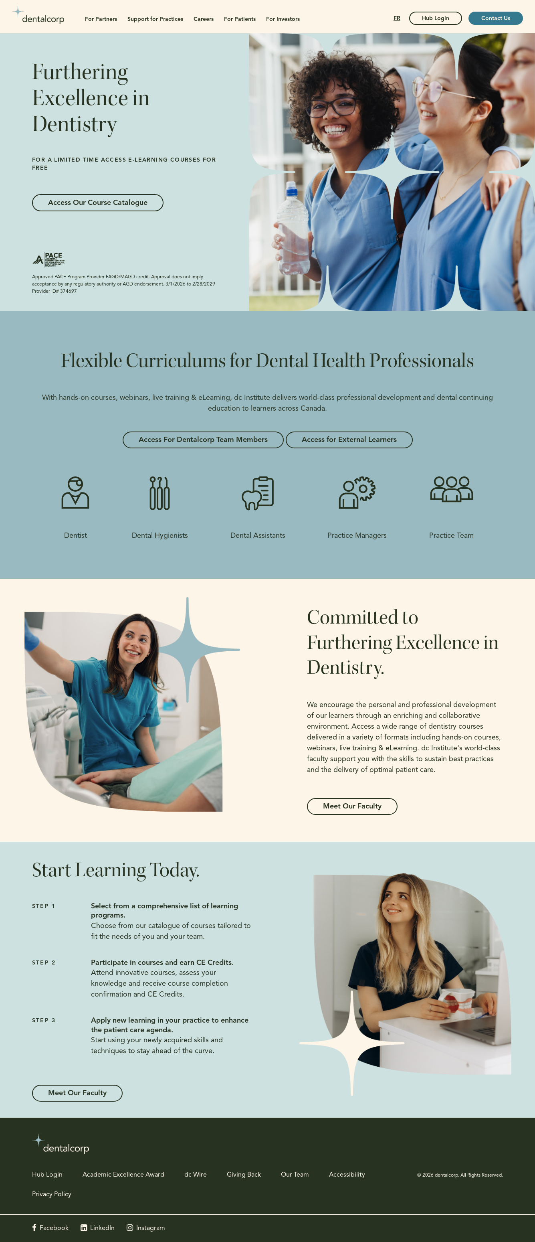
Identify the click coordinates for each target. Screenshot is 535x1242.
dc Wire (195, 1175)
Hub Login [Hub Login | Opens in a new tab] (435, 19)
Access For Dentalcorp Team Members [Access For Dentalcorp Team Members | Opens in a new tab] (203, 440)
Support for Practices (155, 19)
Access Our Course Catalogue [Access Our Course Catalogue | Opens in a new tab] (97, 203)
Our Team (295, 1175)
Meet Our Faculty (352, 806)
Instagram (150, 1228)
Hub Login (47, 1175)
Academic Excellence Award (123, 1175)
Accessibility (347, 1175)
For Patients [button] (240, 19)
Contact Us (495, 19)
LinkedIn (102, 1228)
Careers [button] (204, 19)
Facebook (54, 1228)
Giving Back (244, 1175)
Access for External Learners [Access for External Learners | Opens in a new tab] (349, 440)
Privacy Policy (51, 1194)
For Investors (283, 19)
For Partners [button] (101, 19)
